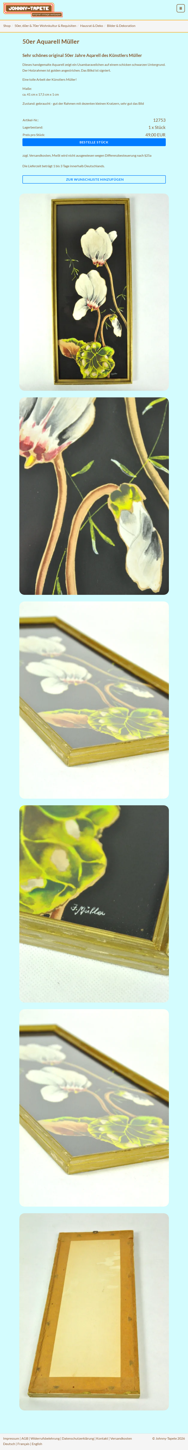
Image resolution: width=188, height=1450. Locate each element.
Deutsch (9, 1444)
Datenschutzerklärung (78, 1438)
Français (23, 1444)
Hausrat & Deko (91, 26)
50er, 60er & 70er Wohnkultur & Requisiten (45, 26)
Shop (7, 26)
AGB (24, 1438)
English (37, 1444)
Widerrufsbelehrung (45, 1438)
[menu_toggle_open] (181, 8)
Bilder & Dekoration (121, 26)
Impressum (11, 1438)
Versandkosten (40, 155)
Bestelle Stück (94, 142)
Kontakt (102, 1438)
